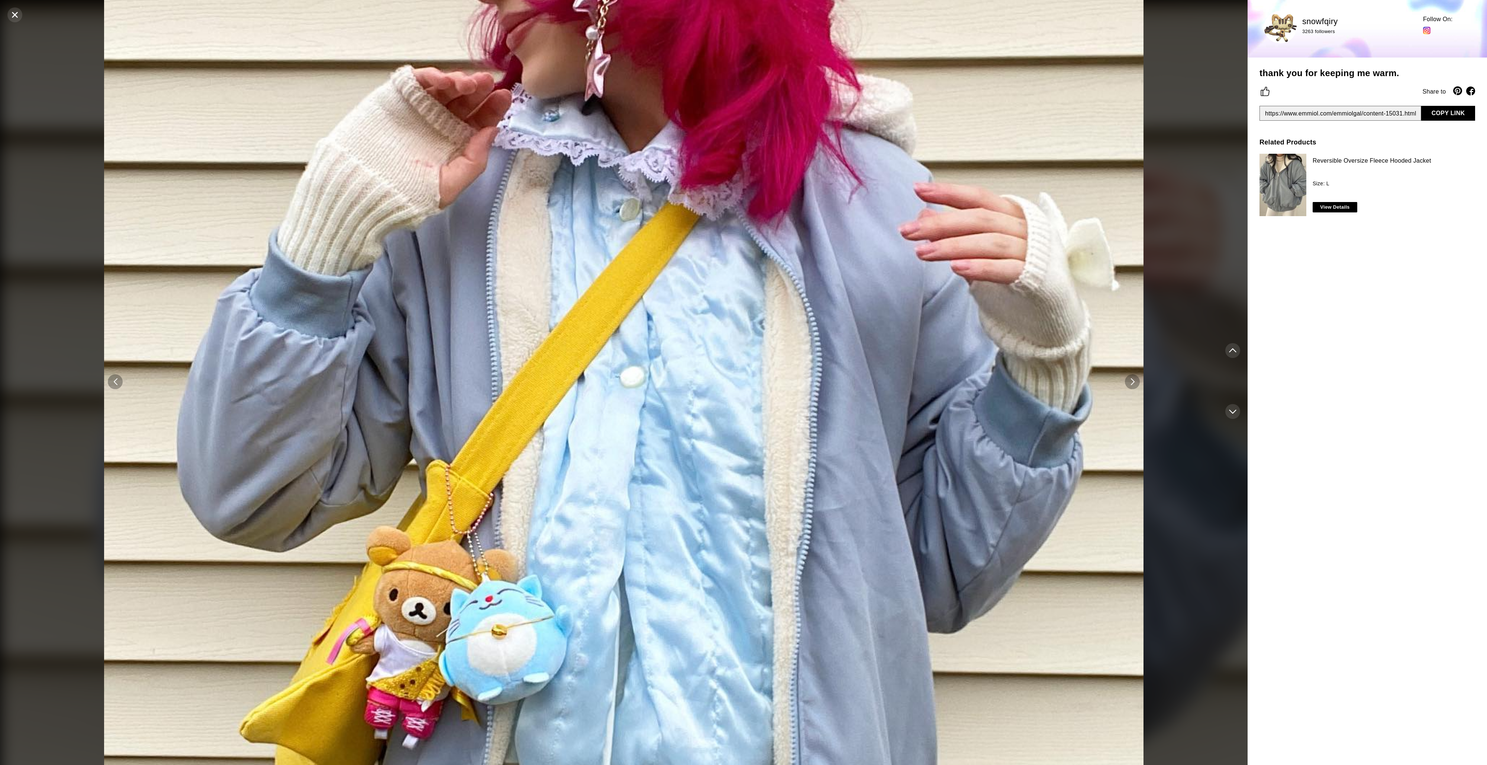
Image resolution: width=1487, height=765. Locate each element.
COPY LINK (1448, 113)
